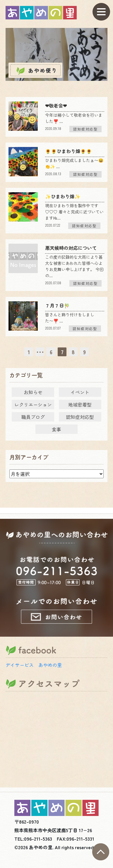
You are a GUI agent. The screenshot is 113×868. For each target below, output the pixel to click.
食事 (56, 429)
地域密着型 (80, 404)
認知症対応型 (80, 416)
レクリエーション (33, 404)
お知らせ (33, 392)
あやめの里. (41, 847)
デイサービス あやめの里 (34, 664)
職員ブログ (33, 416)
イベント (80, 392)
